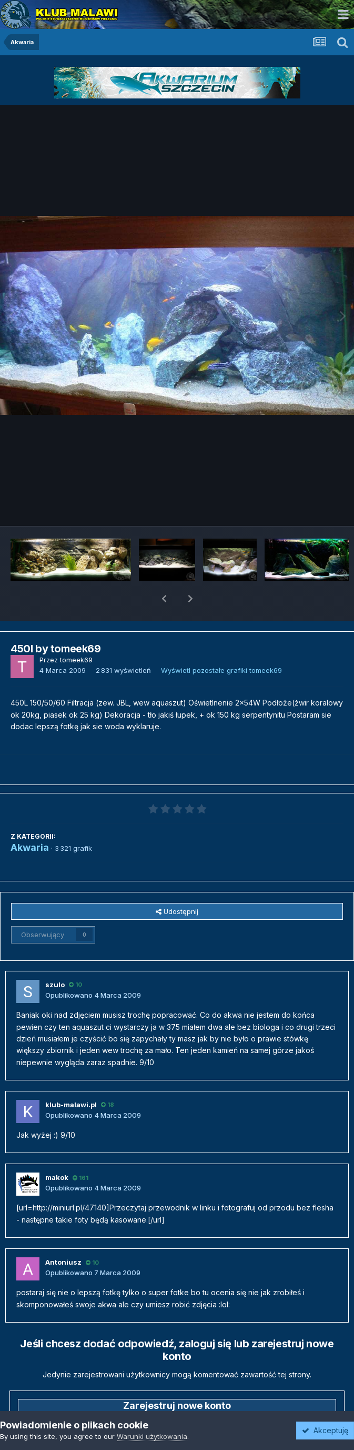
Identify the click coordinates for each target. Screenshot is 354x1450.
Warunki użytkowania (152, 1436)
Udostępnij (177, 884)
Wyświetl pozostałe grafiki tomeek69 (221, 643)
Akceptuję (325, 1430)
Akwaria (30, 820)
